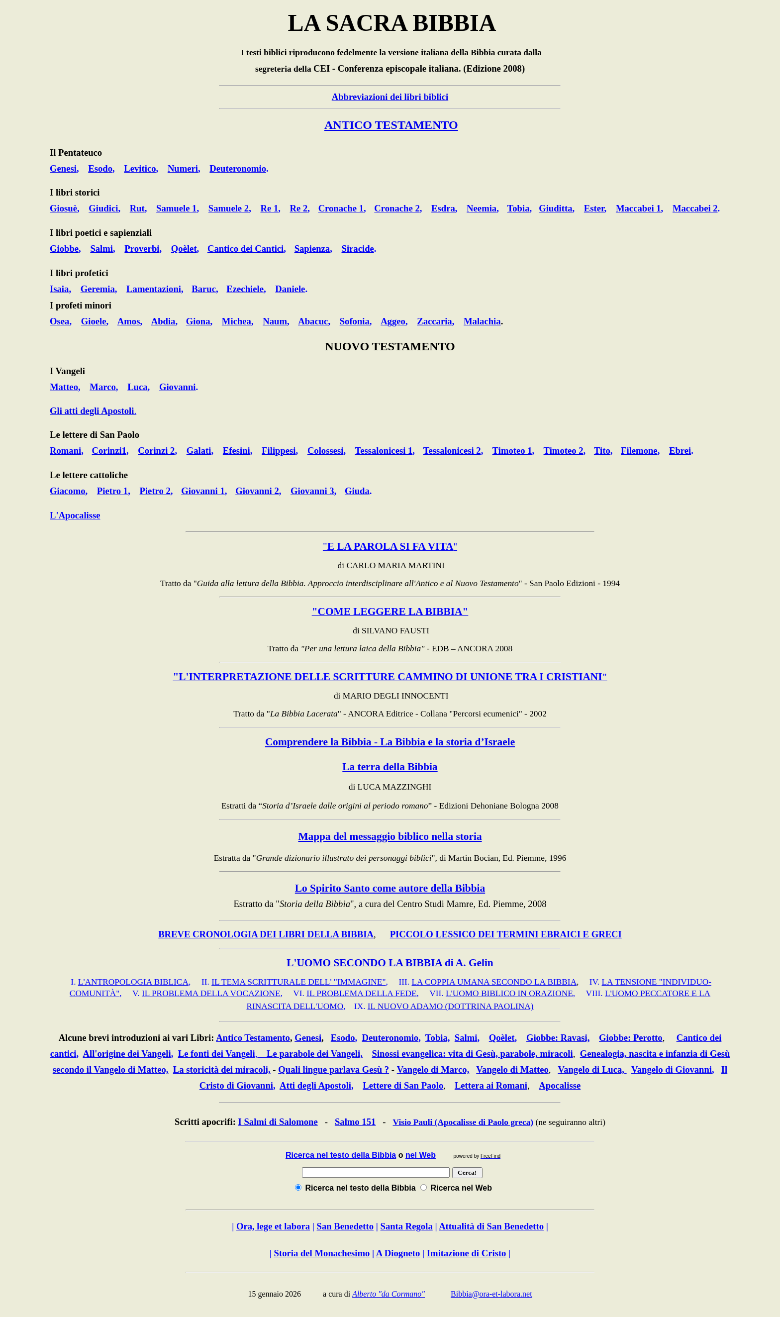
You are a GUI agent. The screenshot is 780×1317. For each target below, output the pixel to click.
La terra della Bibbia (389, 767)
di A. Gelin (467, 963)
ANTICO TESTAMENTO (391, 124)
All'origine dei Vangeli (127, 1053)
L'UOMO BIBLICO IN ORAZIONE (509, 993)
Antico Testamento (253, 1037)
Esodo (343, 1037)
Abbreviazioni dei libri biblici (390, 97)
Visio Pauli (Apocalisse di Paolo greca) (463, 1122)
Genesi (307, 1037)
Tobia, (437, 1037)
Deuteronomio (390, 1037)
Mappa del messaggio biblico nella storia (390, 836)
